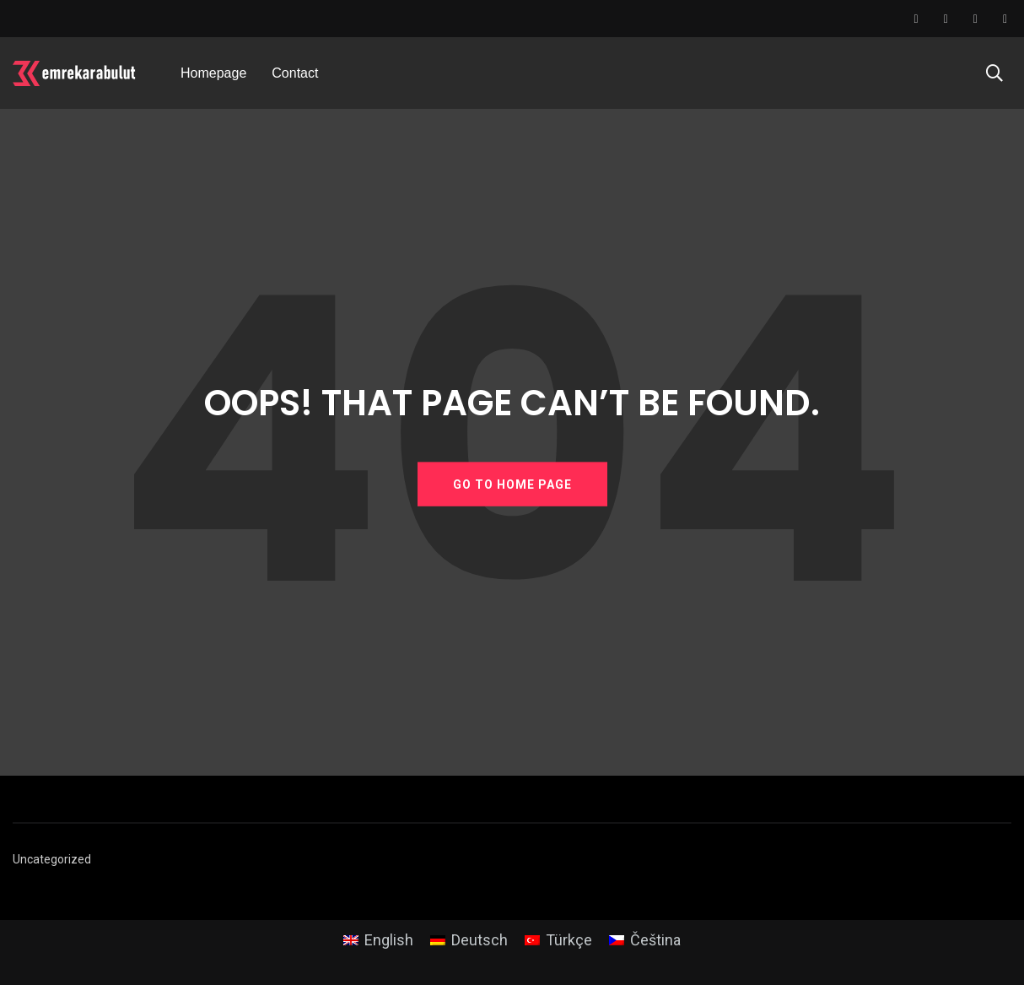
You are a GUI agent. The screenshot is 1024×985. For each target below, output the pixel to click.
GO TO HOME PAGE (512, 483)
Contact (295, 73)
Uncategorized (52, 859)
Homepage (213, 73)
